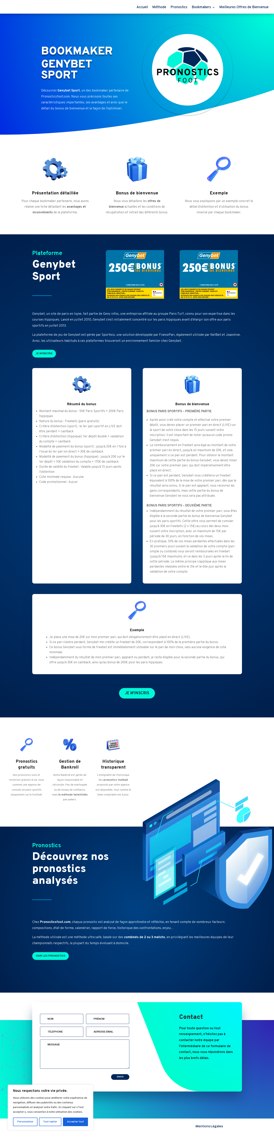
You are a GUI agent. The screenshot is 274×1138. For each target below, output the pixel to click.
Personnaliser (25, 1121)
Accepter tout (75, 1121)
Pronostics (178, 7)
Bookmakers (201, 7)
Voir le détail (58, 123)
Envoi (120, 1077)
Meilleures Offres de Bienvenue (244, 7)
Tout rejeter (50, 1121)
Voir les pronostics (50, 956)
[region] (50, 1107)
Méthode (159, 7)
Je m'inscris (44, 353)
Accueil (142, 7)
